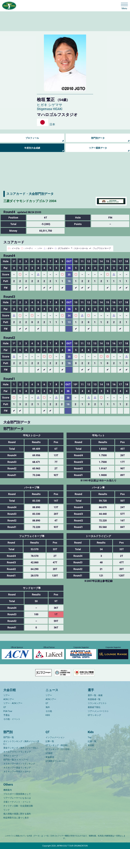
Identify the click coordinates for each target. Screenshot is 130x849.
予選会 (6, 715)
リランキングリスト (97, 703)
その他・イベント (11, 719)
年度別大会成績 (32, 148)
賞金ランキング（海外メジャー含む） (21, 748)
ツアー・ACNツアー (12, 703)
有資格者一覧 (94, 699)
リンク (6, 810)
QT (4, 707)
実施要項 (50, 757)
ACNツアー (8, 699)
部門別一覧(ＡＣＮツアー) (15, 759)
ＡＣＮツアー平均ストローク (17, 771)
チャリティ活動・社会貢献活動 (18, 806)
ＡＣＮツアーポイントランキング (19, 763)
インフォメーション (55, 737)
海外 (48, 707)
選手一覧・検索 (95, 695)
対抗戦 (91, 745)
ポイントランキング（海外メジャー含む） (21, 742)
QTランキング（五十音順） (58, 749)
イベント (92, 749)
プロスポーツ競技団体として (17, 794)
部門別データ (98, 138)
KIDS (48, 715)
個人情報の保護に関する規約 (17, 813)
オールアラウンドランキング (17, 752)
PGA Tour (7, 711)
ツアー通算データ (98, 148)
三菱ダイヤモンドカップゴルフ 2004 (29, 201)
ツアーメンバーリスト (98, 711)
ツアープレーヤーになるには (17, 798)
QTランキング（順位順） (57, 745)
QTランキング (94, 715)
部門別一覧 (8, 737)
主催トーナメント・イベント (17, 802)
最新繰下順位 (94, 707)
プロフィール (32, 138)
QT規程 (49, 753)
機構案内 (7, 790)
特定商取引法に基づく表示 (16, 817)
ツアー (6, 695)
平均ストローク (10, 755)
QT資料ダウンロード (55, 761)
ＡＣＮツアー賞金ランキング (17, 767)
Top (89, 737)
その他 (49, 711)
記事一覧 (50, 741)
